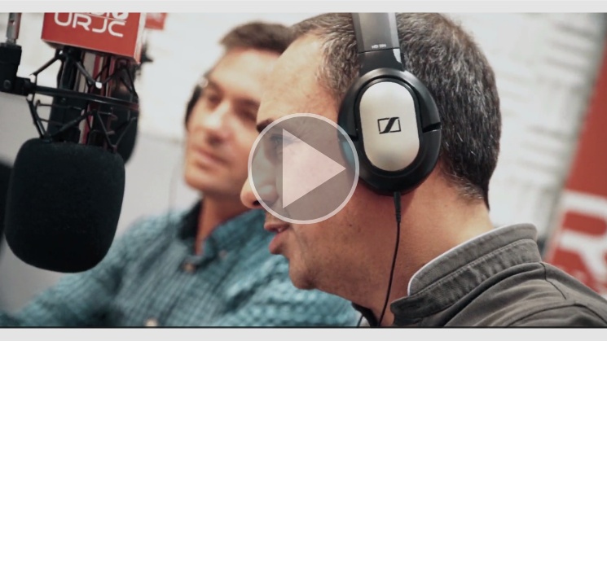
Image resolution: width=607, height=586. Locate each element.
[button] (303, 170)
